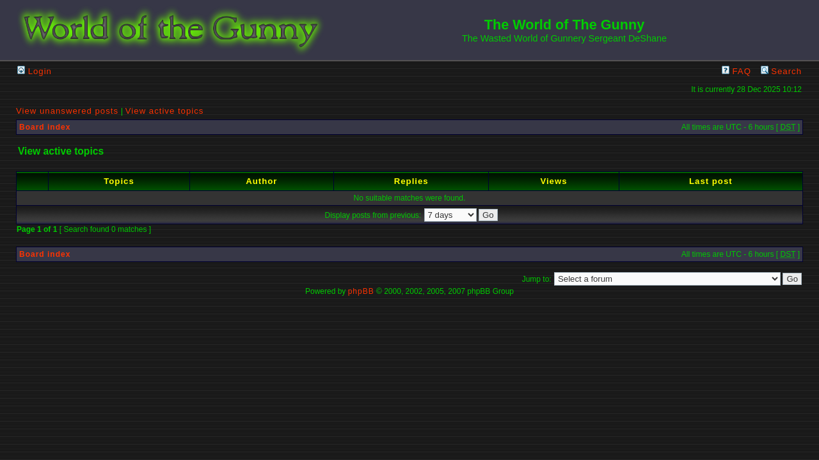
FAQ (736, 71)
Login (34, 71)
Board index (44, 127)
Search (781, 71)
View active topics (164, 111)
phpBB (361, 291)
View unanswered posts (67, 111)
